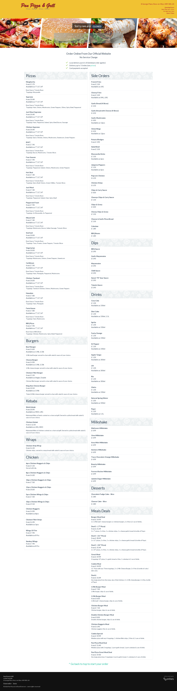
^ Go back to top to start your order (88, 663)
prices (93, 65)
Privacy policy (7, 683)
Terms (15, 683)
